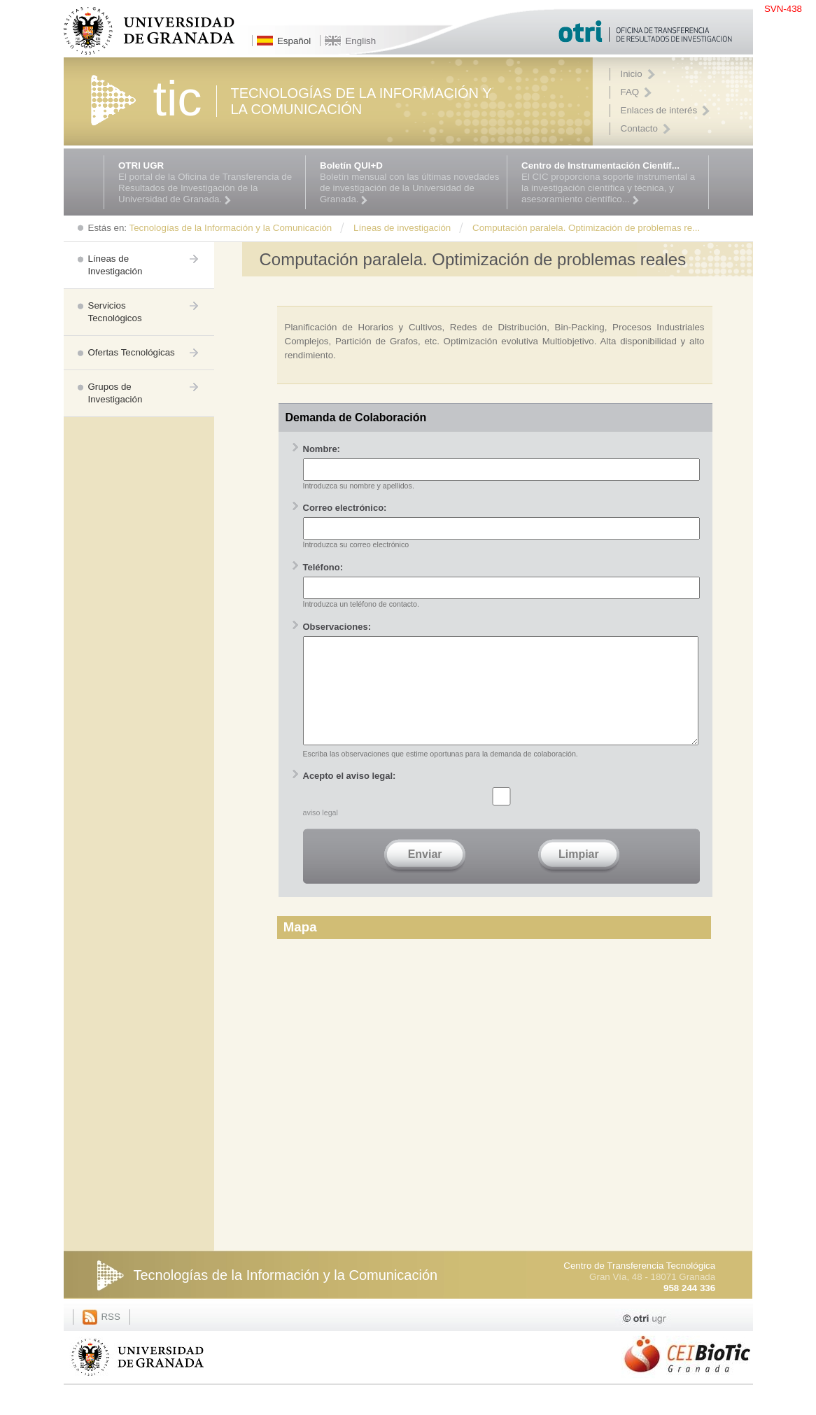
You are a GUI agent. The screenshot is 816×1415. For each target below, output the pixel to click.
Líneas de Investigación (115, 264)
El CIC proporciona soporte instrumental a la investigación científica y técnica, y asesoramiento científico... (611, 182)
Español (294, 41)
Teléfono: (323, 567)
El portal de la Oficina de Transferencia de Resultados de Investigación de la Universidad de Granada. (208, 182)
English (360, 41)
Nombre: (321, 449)
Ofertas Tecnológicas (131, 352)
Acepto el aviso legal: (349, 796)
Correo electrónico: (345, 507)
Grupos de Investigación (115, 392)
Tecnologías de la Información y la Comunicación (286, 1296)
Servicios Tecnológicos (115, 311)
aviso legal (320, 833)
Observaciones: (337, 626)
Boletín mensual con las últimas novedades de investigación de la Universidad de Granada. (410, 182)
